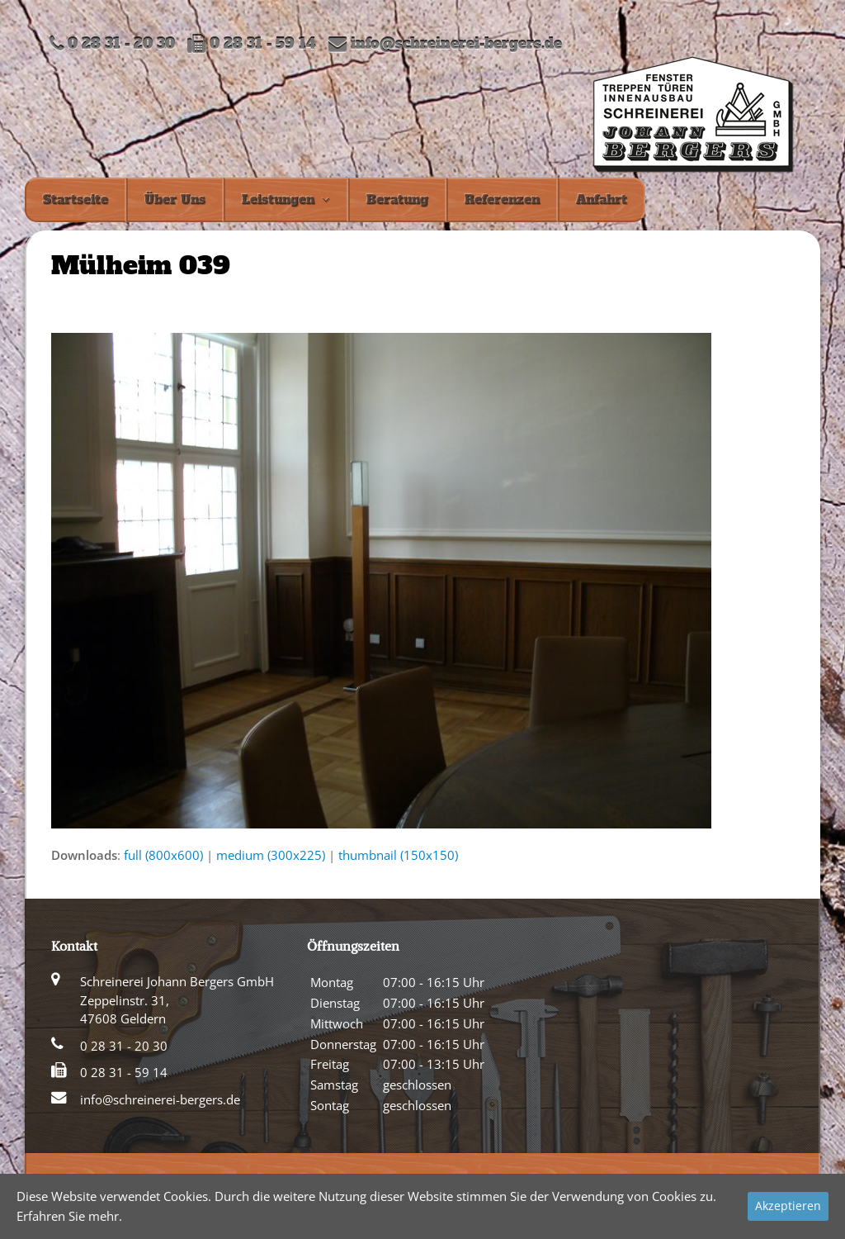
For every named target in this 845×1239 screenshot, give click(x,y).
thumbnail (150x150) (398, 855)
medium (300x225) (270, 855)
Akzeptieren (788, 1205)
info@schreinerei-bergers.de (456, 44)
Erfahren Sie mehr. (69, 1216)
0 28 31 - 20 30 (124, 1045)
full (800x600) (163, 855)
